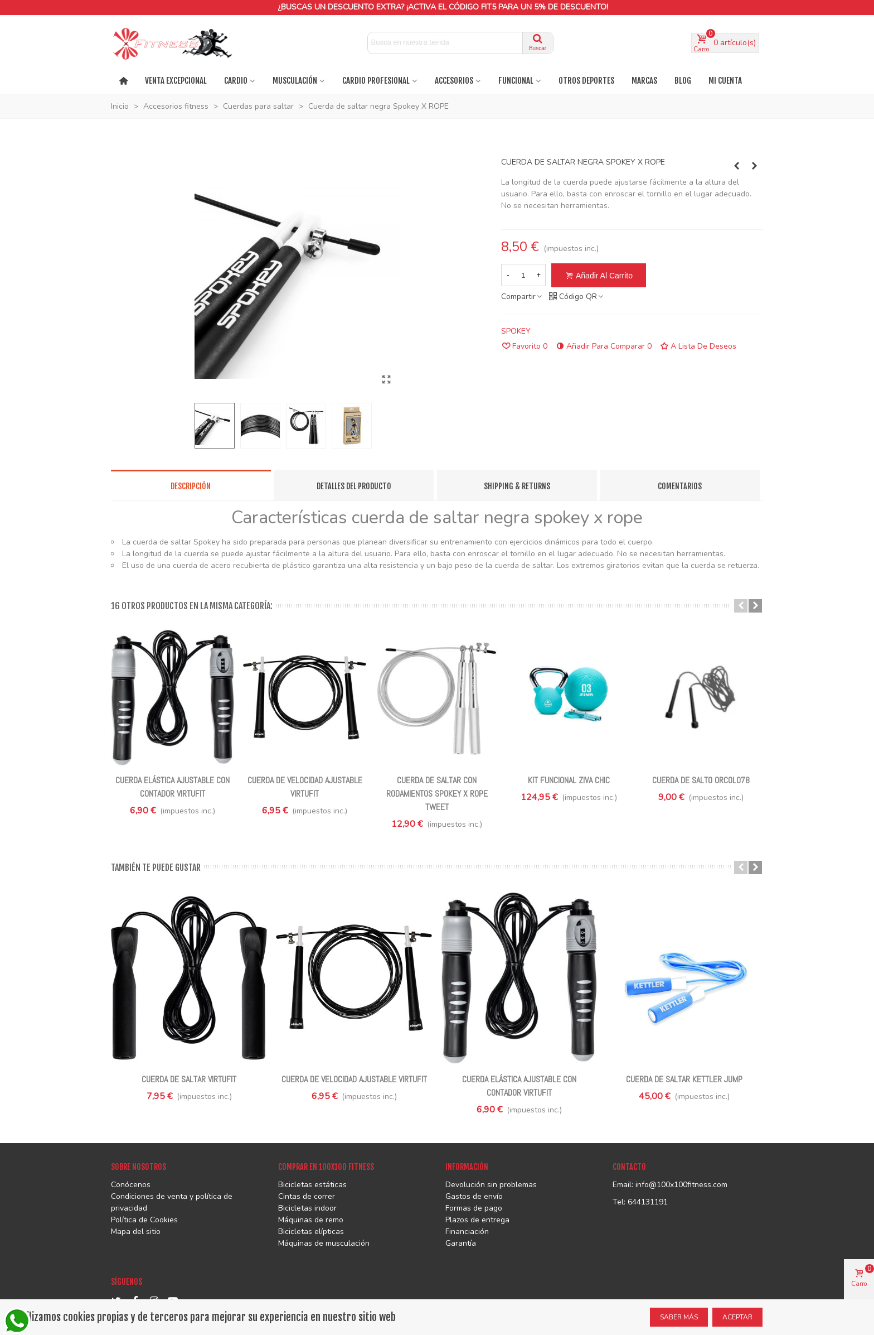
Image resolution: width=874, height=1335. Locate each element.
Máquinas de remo (310, 1219)
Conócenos (130, 1184)
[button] (740, 606)
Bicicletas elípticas (311, 1231)
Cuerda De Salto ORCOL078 (701, 780)
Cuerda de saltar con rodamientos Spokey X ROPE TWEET (437, 793)
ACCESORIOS (454, 80)
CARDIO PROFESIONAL (376, 80)
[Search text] (445, 41)
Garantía (460, 1243)
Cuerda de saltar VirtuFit (189, 1079)
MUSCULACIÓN (295, 80)
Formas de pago (473, 1208)
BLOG (682, 80)
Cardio (235, 80)
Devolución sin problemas (491, 1184)
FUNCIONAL (515, 80)
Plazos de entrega (477, 1219)
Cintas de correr (306, 1196)
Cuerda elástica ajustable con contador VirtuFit (172, 786)
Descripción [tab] (191, 486)
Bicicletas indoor (307, 1208)
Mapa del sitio (136, 1231)
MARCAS (644, 80)
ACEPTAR (737, 1317)
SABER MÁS (679, 1317)
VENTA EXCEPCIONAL (176, 80)
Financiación (467, 1231)
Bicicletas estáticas (312, 1184)
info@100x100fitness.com (681, 1184)
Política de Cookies (144, 1219)
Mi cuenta (725, 80)
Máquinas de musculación (324, 1243)
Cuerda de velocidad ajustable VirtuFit (304, 786)
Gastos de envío (474, 1196)
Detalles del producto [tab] (354, 486)
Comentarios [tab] (680, 486)
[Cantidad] (523, 275)
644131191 (648, 1202)
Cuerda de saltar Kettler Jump (684, 1079)
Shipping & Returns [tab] (517, 486)
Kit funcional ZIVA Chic (569, 780)
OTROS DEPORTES (586, 80)
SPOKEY (516, 331)
